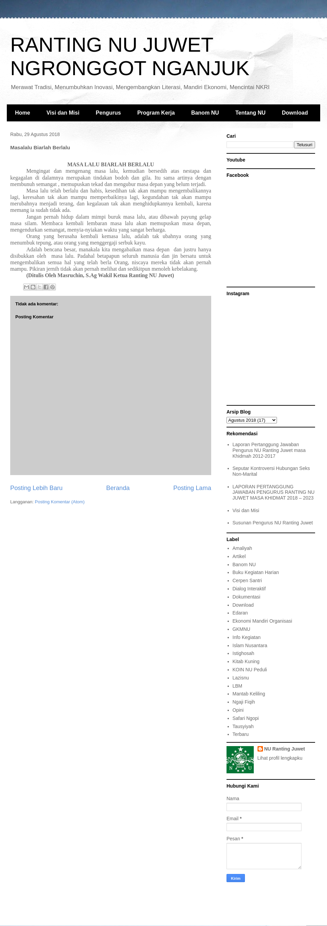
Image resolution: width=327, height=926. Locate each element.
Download (295, 113)
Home (22, 113)
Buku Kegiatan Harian (256, 572)
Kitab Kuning (246, 661)
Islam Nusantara (250, 645)
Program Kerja (156, 113)
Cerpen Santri (247, 580)
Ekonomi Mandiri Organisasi (262, 621)
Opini (238, 710)
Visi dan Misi (62, 113)
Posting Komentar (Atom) (59, 501)
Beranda (118, 488)
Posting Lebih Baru (36, 488)
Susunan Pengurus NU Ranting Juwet (273, 522)
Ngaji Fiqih (244, 702)
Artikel (239, 556)
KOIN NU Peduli (250, 669)
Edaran (240, 613)
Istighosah (243, 653)
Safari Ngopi (246, 718)
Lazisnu (241, 677)
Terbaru (241, 734)
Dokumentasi (247, 597)
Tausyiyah (243, 726)
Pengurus (108, 113)
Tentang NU (250, 113)
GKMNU (241, 629)
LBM (238, 686)
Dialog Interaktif (249, 588)
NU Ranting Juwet (284, 749)
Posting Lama (192, 488)
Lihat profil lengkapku (280, 758)
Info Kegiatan (247, 637)
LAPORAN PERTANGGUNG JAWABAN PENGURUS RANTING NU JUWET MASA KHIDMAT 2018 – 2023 (274, 492)
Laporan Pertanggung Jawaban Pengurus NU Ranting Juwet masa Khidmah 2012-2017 (269, 450)
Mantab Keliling (249, 693)
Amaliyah (242, 548)
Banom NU (205, 113)
